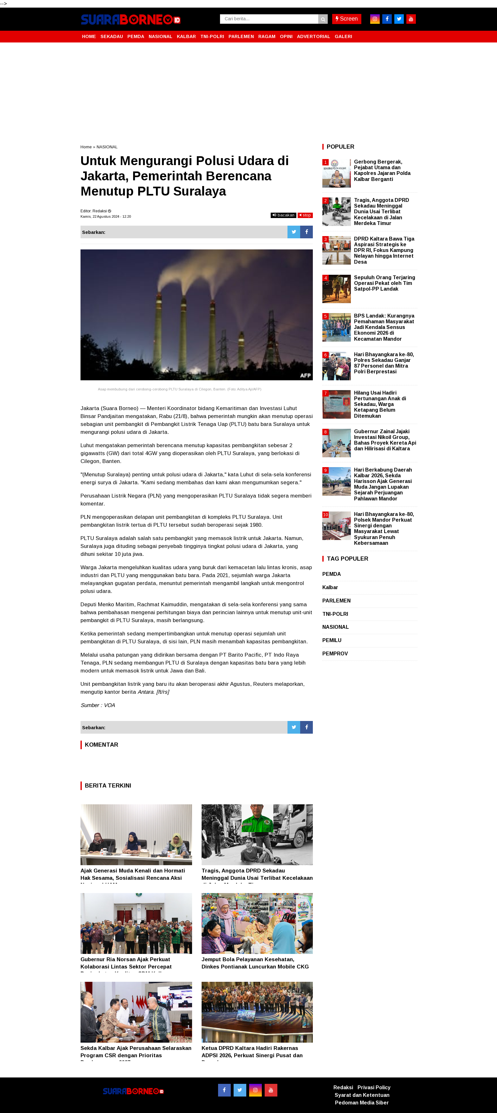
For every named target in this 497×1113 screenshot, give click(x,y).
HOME (89, 36)
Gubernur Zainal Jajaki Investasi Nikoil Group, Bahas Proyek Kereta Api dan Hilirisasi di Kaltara (385, 440)
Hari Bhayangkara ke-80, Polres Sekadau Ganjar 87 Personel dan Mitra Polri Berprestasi (384, 363)
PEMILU (331, 640)
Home (86, 147)
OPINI (286, 36)
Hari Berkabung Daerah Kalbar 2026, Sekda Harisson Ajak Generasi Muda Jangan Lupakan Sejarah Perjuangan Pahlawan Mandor (383, 484)
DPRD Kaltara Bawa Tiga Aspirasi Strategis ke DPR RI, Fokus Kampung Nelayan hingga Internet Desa (384, 250)
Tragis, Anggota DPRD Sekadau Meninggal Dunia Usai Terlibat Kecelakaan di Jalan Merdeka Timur (257, 878)
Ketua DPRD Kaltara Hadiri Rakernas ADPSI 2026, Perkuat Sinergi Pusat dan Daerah (252, 1055)
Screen (347, 19)
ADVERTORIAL (313, 36)
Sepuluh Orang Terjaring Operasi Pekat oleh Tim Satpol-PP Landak (384, 283)
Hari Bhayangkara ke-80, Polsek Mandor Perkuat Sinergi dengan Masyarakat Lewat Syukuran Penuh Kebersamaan (384, 528)
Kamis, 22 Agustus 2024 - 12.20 (106, 216)
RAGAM (266, 36)
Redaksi (343, 1087)
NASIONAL (160, 36)
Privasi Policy (374, 1087)
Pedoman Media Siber (362, 1102)
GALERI (343, 36)
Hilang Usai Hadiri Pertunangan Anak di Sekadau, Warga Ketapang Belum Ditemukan (380, 404)
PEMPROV (335, 653)
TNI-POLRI (212, 36)
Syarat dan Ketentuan (362, 1095)
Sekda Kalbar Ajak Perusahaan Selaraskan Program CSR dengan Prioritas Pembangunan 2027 (136, 1055)
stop (305, 215)
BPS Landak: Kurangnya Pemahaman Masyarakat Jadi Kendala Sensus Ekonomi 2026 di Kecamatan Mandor (384, 327)
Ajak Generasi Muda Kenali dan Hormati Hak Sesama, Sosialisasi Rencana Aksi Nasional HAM (133, 878)
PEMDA (135, 36)
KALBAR (186, 36)
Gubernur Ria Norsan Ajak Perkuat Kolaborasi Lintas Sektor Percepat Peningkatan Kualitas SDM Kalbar (126, 966)
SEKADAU (111, 36)
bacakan (283, 215)
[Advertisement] (248, 93)
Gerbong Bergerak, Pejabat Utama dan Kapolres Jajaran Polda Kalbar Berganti (382, 170)
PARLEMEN (241, 36)
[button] (410, 34)
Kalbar (330, 587)
